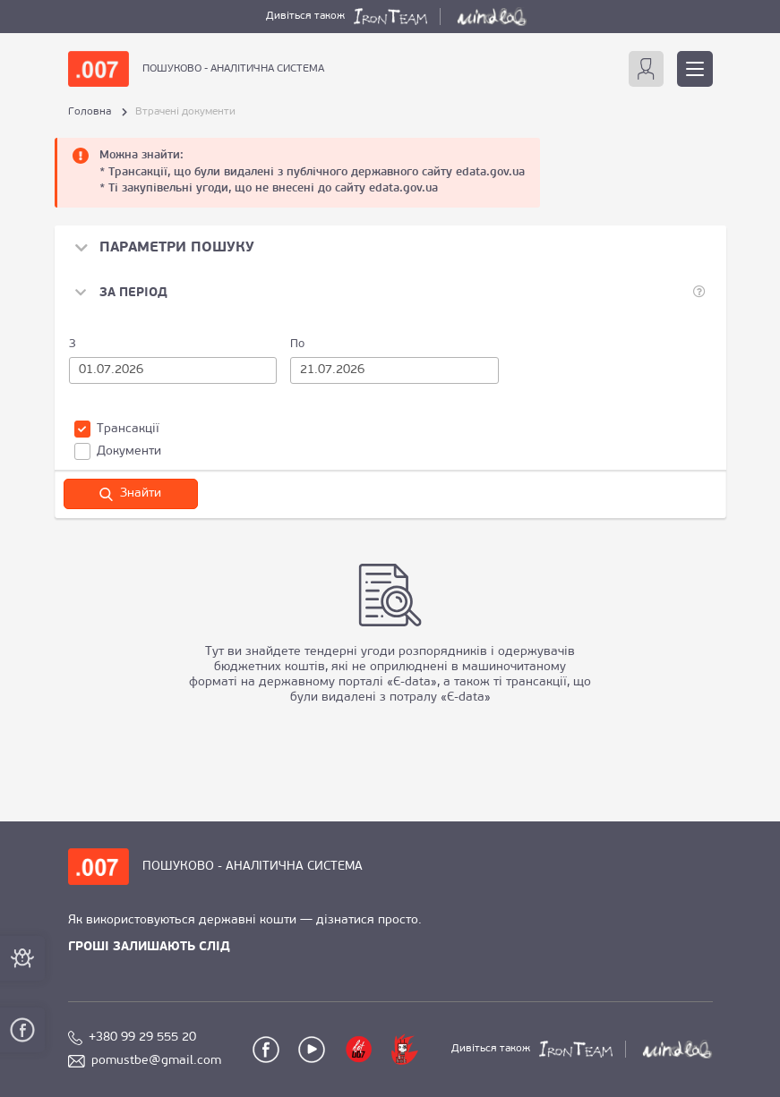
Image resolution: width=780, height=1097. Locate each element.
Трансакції (116, 429)
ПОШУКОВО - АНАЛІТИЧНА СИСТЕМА (233, 69)
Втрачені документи (185, 111)
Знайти (130, 493)
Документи (117, 451)
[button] (121, 293)
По (297, 344)
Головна (89, 111)
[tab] (390, 293)
